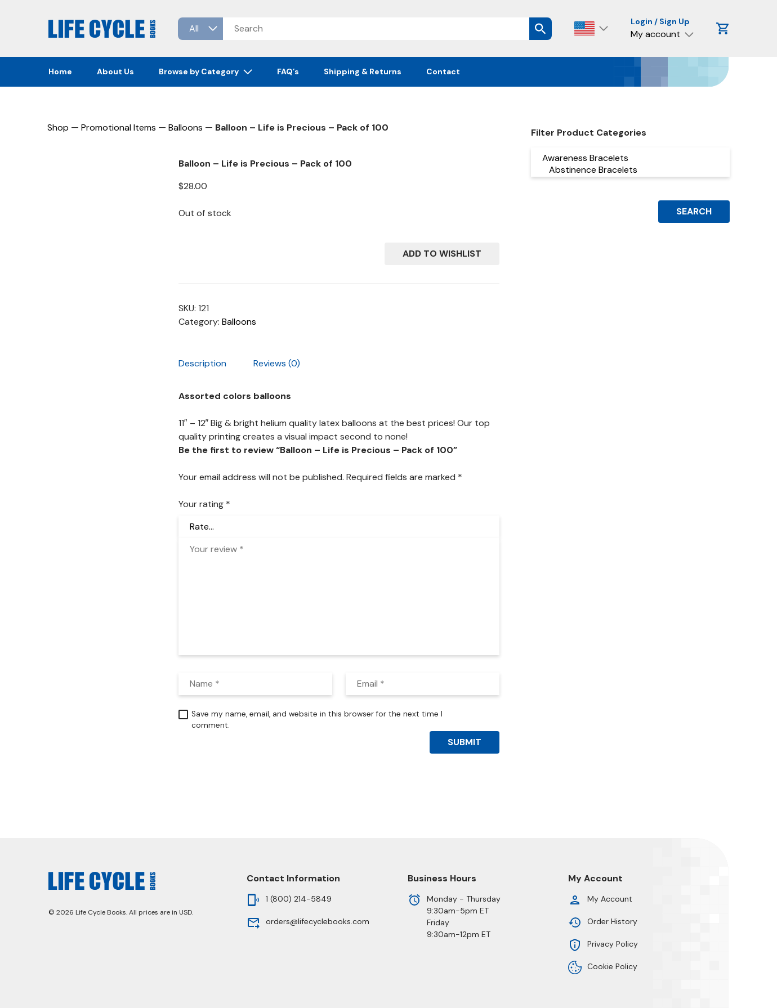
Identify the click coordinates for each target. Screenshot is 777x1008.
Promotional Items (118, 127)
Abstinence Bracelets (630, 170)
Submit (464, 742)
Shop (58, 127)
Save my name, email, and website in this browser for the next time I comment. (317, 719)
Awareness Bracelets (630, 158)
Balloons (185, 127)
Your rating (204, 504)
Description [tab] (202, 363)
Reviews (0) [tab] (276, 363)
